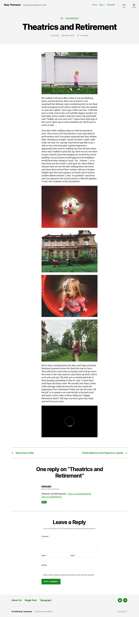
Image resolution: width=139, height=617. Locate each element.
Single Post (31, 600)
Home (94, 5)
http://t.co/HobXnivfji (52, 497)
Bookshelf (111, 5)
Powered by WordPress (43, 612)
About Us (17, 600)
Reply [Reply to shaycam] (44, 502)
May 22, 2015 (69, 35)
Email (72, 555)
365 (61, 18)
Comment (46, 536)
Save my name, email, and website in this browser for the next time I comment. (68, 575)
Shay (57, 35)
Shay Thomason (12, 5)
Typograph (45, 600)
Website (44, 565)
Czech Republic (72, 18)
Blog (101, 5)
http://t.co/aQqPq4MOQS (79, 494)
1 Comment (84, 35)
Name (44, 555)
